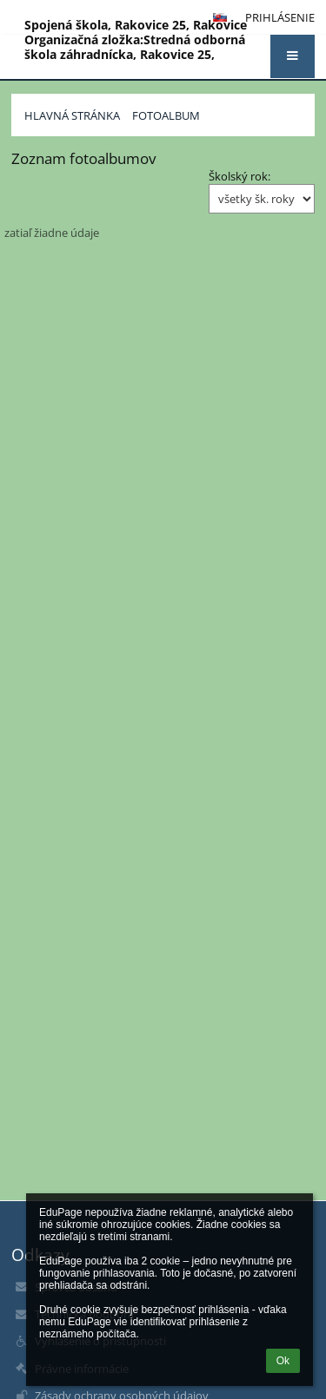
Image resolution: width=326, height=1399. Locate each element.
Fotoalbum (166, 115)
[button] (292, 56)
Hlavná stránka (72, 115)
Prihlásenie (280, 17)
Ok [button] (282, 1361)
